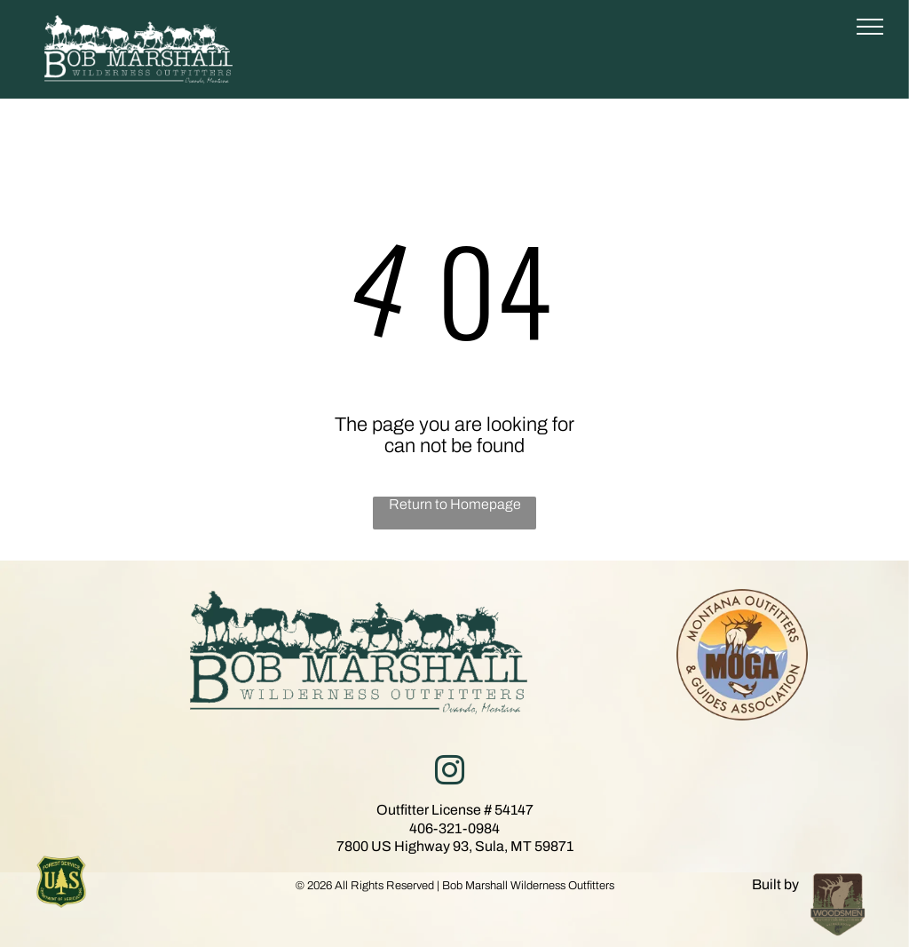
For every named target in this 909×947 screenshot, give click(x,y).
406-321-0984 (454, 828)
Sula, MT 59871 (524, 846)
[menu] (870, 27)
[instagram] (449, 773)
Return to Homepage (455, 504)
